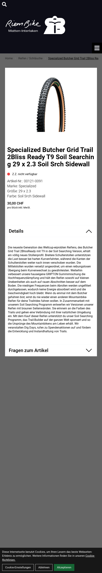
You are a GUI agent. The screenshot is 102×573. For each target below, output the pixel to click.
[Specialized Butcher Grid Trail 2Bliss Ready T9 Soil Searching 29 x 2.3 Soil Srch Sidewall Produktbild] (51, 101)
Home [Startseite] (9, 58)
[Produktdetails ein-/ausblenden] (51, 231)
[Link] (97, 48)
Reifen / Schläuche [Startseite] (30, 58)
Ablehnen (43, 567)
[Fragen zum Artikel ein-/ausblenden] (51, 350)
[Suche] (4, 4)
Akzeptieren (64, 567)
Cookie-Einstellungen (18, 567)
